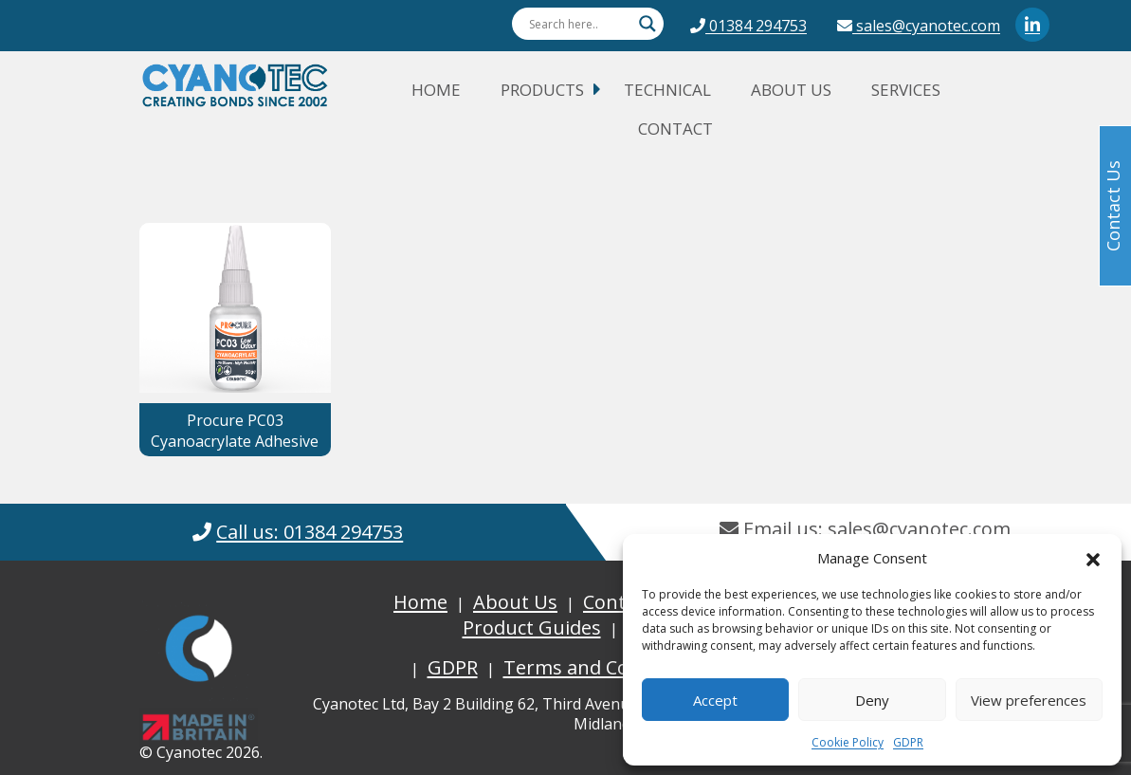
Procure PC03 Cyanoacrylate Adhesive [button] (235, 431)
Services (905, 90)
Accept (715, 700)
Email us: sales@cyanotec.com (865, 529)
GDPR (908, 742)
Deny (872, 700)
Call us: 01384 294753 (309, 531)
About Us (791, 90)
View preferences (1028, 700)
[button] (1093, 557)
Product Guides (532, 627)
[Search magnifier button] (647, 23)
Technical (667, 90)
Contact (675, 128)
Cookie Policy (848, 742)
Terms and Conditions (602, 667)
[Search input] (579, 23)
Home (436, 90)
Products (542, 90)
